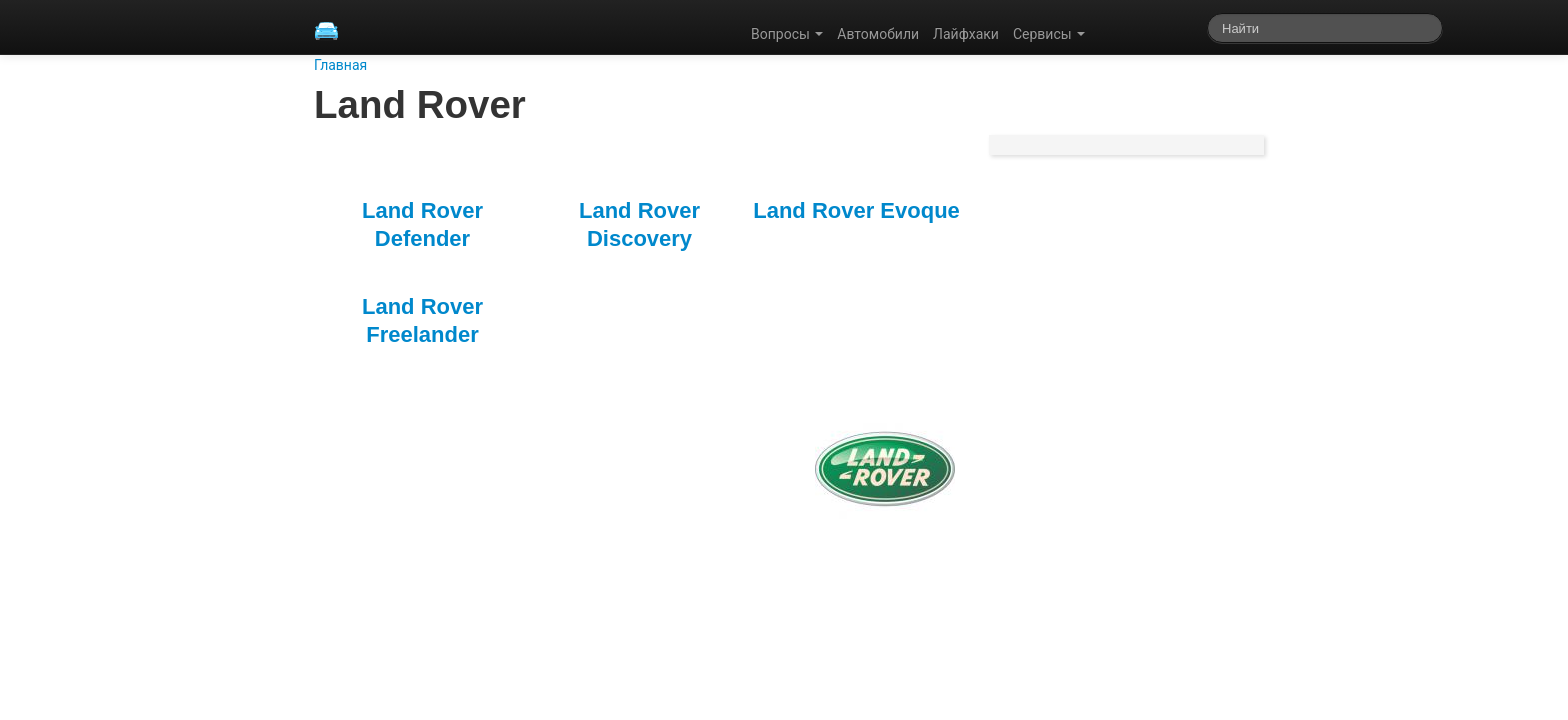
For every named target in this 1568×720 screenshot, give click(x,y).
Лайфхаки (966, 34)
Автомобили (878, 34)
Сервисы (1049, 34)
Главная (340, 65)
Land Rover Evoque (856, 210)
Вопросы (787, 34)
